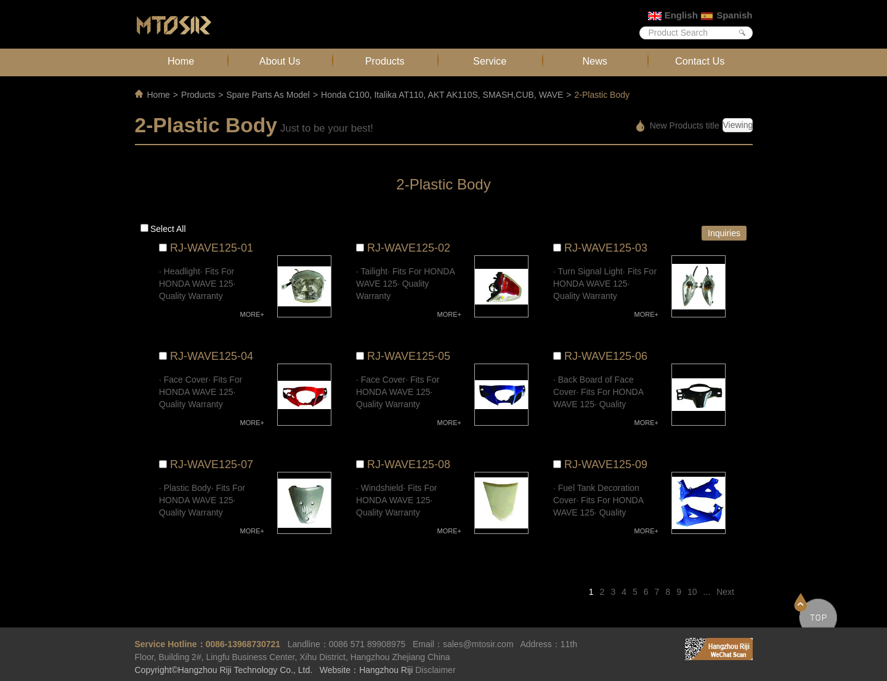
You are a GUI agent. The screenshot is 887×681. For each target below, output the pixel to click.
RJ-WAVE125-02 (408, 248)
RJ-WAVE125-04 (211, 356)
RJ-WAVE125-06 (605, 356)
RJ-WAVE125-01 (211, 248)
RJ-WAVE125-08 (408, 464)
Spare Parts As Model (267, 95)
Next (725, 592)
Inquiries (724, 233)
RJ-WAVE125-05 (408, 356)
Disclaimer (435, 670)
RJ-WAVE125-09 (605, 464)
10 (692, 592)
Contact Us (699, 60)
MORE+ (252, 314)
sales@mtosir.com (478, 644)
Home (181, 60)
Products (385, 60)
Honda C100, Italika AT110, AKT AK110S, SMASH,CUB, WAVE (442, 95)
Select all (168, 229)
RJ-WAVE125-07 (211, 464)
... (707, 592)
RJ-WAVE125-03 (605, 248)
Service (489, 60)
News (594, 60)
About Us (280, 60)
